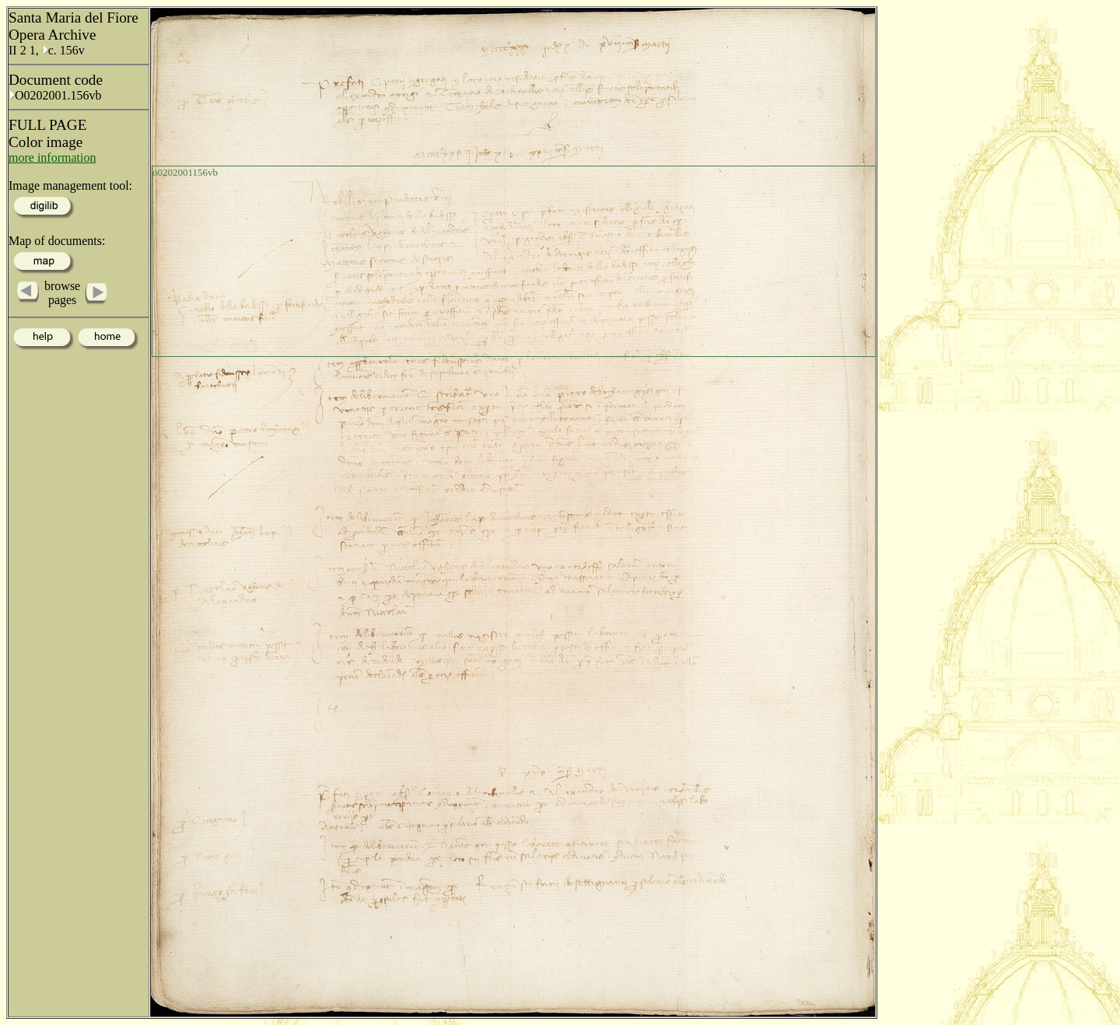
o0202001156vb (185, 172)
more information (52, 157)
